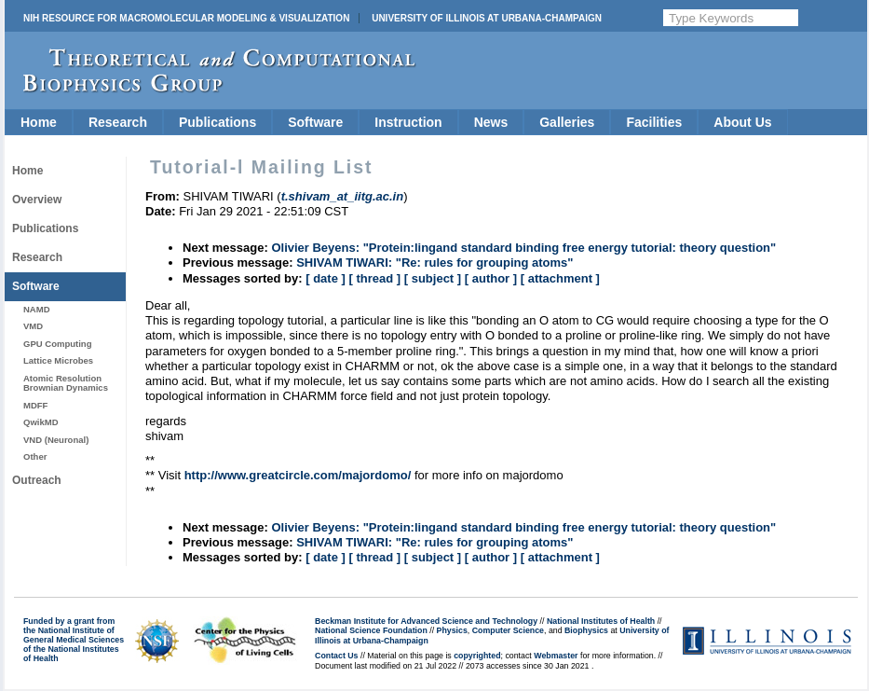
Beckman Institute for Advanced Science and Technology (426, 621)
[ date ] (326, 278)
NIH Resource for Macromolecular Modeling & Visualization (186, 18)
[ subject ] (432, 278)
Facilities (654, 122)
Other (35, 456)
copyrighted (477, 655)
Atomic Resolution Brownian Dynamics (65, 383)
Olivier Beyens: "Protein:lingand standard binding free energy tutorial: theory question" (523, 248)
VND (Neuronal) (55, 440)
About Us (742, 122)
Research (117, 122)
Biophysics (586, 630)
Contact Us (336, 655)
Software (315, 122)
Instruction (407, 122)
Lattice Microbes (58, 360)
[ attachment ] (560, 278)
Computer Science (508, 630)
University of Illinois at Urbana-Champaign (487, 18)
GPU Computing (57, 344)
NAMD (36, 309)
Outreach (36, 480)
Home (38, 122)
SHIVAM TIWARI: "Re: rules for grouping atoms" (434, 262)
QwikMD (41, 422)
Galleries (566, 122)
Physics (452, 630)
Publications (217, 122)
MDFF (35, 405)
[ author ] (491, 278)
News (491, 122)
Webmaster (555, 655)
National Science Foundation (371, 630)
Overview (36, 199)
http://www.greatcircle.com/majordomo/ (298, 475)
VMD (33, 326)
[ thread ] (374, 278)
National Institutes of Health (601, 621)
